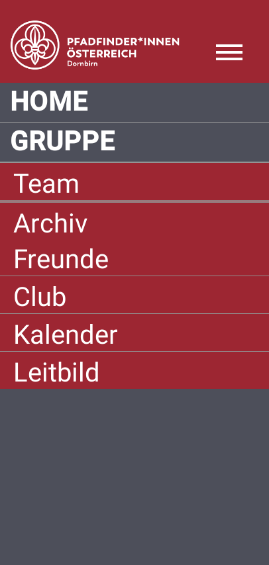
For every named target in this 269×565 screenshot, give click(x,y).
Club (39, 297)
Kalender (65, 334)
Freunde (61, 259)
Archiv (50, 223)
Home (49, 102)
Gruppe (62, 141)
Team (46, 183)
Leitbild (56, 372)
